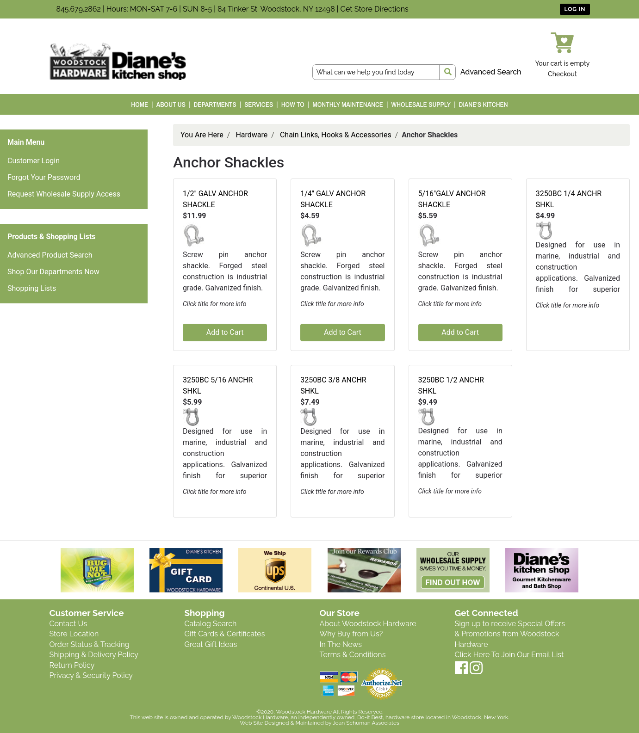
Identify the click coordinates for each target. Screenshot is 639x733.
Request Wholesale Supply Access (63, 194)
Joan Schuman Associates (366, 723)
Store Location (74, 633)
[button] (194, 234)
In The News (341, 644)
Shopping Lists (31, 288)
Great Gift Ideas (211, 644)
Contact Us (68, 623)
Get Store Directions (375, 9)
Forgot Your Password (44, 177)
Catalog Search (211, 623)
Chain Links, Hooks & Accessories (335, 134)
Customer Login (33, 160)
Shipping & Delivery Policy (94, 654)
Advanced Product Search (50, 255)
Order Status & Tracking (90, 644)
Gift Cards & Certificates (225, 633)
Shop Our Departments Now (53, 271)
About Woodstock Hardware (368, 623)
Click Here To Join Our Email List (509, 654)
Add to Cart (225, 332)
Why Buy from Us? (351, 633)
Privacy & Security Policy (91, 675)
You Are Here (201, 134)
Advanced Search (490, 72)
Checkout (562, 74)
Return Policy (72, 665)
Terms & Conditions (353, 654)
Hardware (251, 134)
